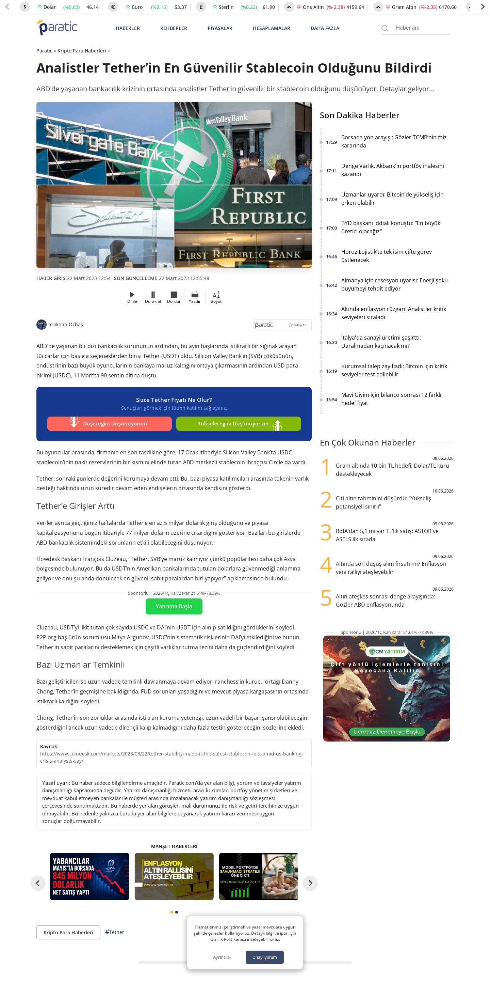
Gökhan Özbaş (66, 324)
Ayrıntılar (222, 957)
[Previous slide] (7, 6)
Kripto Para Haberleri (82, 50)
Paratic (44, 50)
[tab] (171, 910)
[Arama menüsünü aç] (385, 28)
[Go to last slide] (38, 881)
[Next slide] (482, 6)
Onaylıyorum (264, 957)
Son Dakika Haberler (359, 115)
